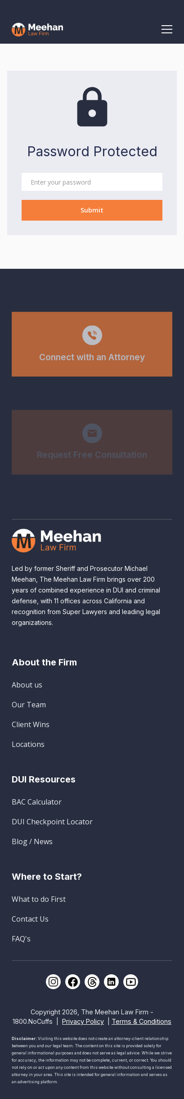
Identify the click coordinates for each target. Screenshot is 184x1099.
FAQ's (21, 939)
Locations (28, 744)
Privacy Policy (83, 1021)
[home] (37, 29)
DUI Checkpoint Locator (52, 822)
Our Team (29, 705)
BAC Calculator (37, 802)
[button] (167, 29)
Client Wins (30, 724)
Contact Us (30, 919)
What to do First (39, 899)
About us (27, 685)
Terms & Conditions (141, 1021)
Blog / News (32, 841)
